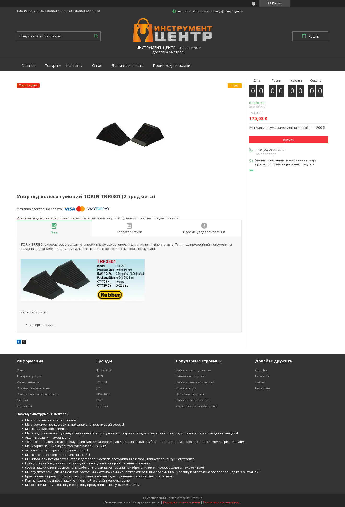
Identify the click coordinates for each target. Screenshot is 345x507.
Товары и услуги (29, 376)
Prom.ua (196, 498)
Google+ (261, 370)
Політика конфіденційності (222, 502)
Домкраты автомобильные (197, 406)
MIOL (100, 376)
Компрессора (186, 388)
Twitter (260, 382)
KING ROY (103, 394)
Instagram (262, 388)
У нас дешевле (28, 382)
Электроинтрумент (191, 394)
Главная (28, 65)
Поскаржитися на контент (181, 502)
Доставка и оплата (127, 65)
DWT (99, 400)
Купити (288, 140)
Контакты (74, 65)
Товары (51, 65)
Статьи (22, 400)
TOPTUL (102, 382)
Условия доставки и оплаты (38, 394)
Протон (102, 406)
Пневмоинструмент (191, 376)
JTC (98, 388)
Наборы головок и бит (193, 400)
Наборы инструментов (193, 370)
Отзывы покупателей (33, 388)
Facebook (262, 376)
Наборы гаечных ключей (195, 382)
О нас (97, 65)
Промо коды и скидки (171, 65)
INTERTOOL (104, 370)
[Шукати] (96, 36)
